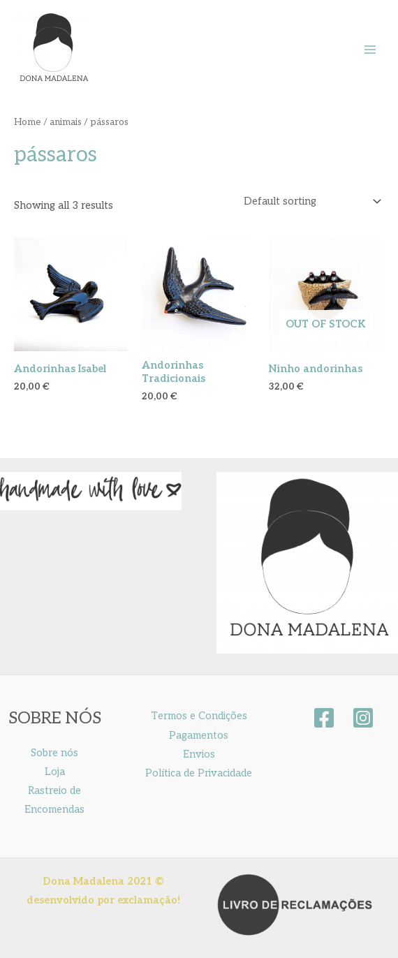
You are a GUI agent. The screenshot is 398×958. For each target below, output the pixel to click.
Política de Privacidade (198, 773)
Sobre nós (54, 753)
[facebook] (324, 718)
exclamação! (148, 900)
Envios (199, 754)
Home (27, 122)
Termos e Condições (199, 716)
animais (66, 122)
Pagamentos (198, 736)
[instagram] (363, 718)
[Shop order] (309, 201)
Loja (55, 772)
